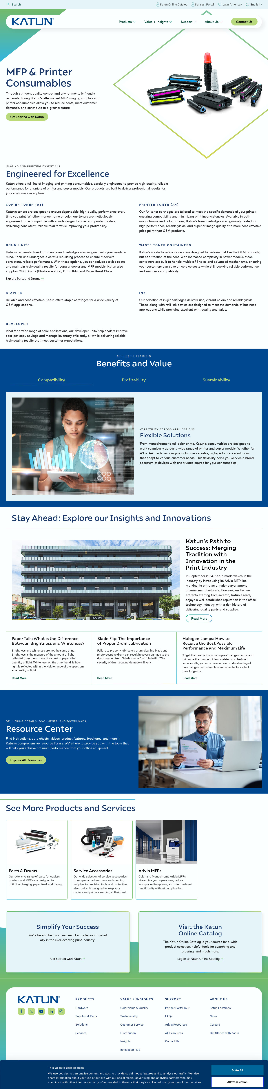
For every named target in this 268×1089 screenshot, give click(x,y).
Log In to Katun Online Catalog (200, 959)
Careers (215, 1024)
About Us (213, 21)
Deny (237, 1064)
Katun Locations (220, 1008)
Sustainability (216, 379)
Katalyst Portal (202, 4)
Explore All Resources (26, 760)
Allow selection (237, 1053)
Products (127, 21)
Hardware (81, 1008)
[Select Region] (230, 4)
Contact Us (244, 21)
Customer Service (131, 1024)
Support (188, 21)
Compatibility (51, 379)
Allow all (237, 1040)
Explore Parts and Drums (25, 279)
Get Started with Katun (27, 116)
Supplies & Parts (86, 1016)
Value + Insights (158, 21)
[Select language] (253, 4)
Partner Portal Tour (177, 1008)
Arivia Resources (176, 1024)
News (213, 1016)
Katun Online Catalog (171, 4)
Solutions (81, 1024)
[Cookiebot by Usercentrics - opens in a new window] (24, 1082)
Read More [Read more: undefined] (199, 618)
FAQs (168, 1016)
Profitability (134, 379)
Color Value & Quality (134, 1008)
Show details (192, 1081)
